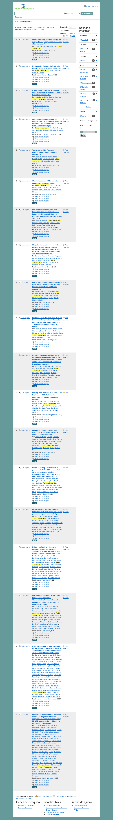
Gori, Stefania (57, 763)
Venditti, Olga (36, 520)
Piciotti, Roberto (43, 298)
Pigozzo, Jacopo (38, 441)
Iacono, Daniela (55, 688)
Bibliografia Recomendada (55, 812)
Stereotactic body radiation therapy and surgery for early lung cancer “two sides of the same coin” (47, 42)
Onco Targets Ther (48, 531)
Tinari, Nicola (53, 492)
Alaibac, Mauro (53, 573)
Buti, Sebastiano (38, 657)
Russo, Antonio (44, 529)
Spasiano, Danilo (52, 99)
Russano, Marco (52, 738)
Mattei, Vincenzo (44, 190)
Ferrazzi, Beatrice (53, 437)
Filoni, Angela (44, 571)
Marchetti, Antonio (49, 527)
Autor (16, 21)
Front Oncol (46, 580)
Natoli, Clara (42, 375)
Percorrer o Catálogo (53, 806)
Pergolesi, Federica (46, 679)
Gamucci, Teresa (38, 485)
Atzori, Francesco (38, 686)
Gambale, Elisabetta (55, 366)
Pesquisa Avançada (25, 808)
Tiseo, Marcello (37, 661)
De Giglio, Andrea (43, 688)
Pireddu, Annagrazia (51, 683)
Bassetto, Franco (56, 571)
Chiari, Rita (49, 686)
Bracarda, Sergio (38, 765)
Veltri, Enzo (49, 666)
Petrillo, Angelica (52, 291)
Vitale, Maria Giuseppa (47, 677)
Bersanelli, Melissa (49, 130)
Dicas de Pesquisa (80, 806)
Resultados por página (64, 28)
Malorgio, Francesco (46, 668)
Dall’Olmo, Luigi (37, 558)
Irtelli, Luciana (45, 373)
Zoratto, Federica (50, 485)
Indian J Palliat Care (48, 165)
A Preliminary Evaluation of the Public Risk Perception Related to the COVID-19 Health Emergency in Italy (47, 93)
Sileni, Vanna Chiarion (39, 578)
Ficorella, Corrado (38, 73)
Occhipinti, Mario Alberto (51, 690)
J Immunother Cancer (49, 699)
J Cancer (45, 494)
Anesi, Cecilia (42, 670)
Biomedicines (46, 194)
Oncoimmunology (47, 778)
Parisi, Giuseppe (40, 46)
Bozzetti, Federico (45, 265)
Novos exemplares (52, 814)
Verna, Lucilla (52, 157)
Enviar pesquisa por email (63, 796)
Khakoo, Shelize (37, 300)
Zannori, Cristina (50, 765)
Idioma (95, 6)
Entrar (87, 6)
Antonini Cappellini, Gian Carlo (42, 675)
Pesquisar (87, 13)
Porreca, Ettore (57, 487)
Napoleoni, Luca (48, 159)
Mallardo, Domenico (47, 769)
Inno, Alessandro (46, 763)
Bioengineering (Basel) (49, 415)
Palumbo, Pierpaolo (54, 256)
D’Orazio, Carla (47, 520)
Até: (90, 125)
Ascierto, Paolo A (44, 774)
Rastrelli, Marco (40, 437)
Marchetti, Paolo (43, 672)
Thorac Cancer (47, 267)
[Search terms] (38, 13)
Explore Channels (52, 810)
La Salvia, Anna (46, 296)
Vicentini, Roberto (54, 525)
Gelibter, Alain (37, 690)
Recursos (83, 35)
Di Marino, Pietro (50, 730)
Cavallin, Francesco (39, 439)
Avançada (18, 17)
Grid (72, 36)
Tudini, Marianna (55, 681)
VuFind (19, 6)
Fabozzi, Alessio (49, 441)
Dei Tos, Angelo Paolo (39, 573)
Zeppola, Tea (51, 670)
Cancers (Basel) (47, 75)
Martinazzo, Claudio (39, 227)
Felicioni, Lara (37, 527)
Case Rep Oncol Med (49, 134)
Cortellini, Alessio (55, 128)
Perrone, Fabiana (44, 659)
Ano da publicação (87, 121)
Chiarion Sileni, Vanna (54, 439)
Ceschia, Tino (52, 46)
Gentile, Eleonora (55, 97)
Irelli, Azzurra (36, 225)
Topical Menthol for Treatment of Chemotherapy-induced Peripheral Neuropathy (44, 152)
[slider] (81, 132)
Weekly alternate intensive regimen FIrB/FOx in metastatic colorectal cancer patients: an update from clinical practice (47, 512)
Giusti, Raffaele (56, 659)
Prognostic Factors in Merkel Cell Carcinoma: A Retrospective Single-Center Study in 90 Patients (45, 432)
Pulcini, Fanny (37, 187)
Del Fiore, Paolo (48, 448)
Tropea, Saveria (47, 569)
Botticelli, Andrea (38, 293)
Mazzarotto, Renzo (47, 565)
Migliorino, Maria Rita (39, 758)
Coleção (83, 45)
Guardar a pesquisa (23, 798)
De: (81, 125)
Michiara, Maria (48, 661)
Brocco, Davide (52, 335)
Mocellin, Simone (54, 578)
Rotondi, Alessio (55, 567)
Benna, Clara (36, 569)
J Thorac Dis (46, 50)
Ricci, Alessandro (45, 410)
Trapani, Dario (49, 293)
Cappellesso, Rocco (39, 560)
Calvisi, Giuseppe (49, 406)
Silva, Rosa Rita (37, 683)
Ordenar (63, 33)
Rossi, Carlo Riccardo (39, 576)
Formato (83, 56)
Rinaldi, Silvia (43, 681)
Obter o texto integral (40, 53)
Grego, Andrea (44, 567)
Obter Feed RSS (42, 796)
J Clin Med (45, 302)
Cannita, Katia (37, 130)
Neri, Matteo (36, 490)
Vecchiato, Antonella (45, 443)
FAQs (76, 810)
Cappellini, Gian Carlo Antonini (42, 745)
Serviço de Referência (81, 808)
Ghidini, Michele (40, 291)
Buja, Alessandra (38, 562)
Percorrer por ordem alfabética (56, 808)
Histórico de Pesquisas (26, 806)
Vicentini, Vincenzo (40, 525)
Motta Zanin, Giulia (41, 97)
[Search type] (71, 13)
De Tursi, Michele (43, 492)
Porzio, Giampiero (56, 70)
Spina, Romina (50, 562)
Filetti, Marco (56, 741)
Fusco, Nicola (54, 298)
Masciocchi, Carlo (44, 260)
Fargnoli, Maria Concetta (40, 223)
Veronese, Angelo (48, 490)
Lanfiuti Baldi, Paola (43, 408)
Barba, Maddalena (44, 487)
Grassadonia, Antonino (43, 479)
